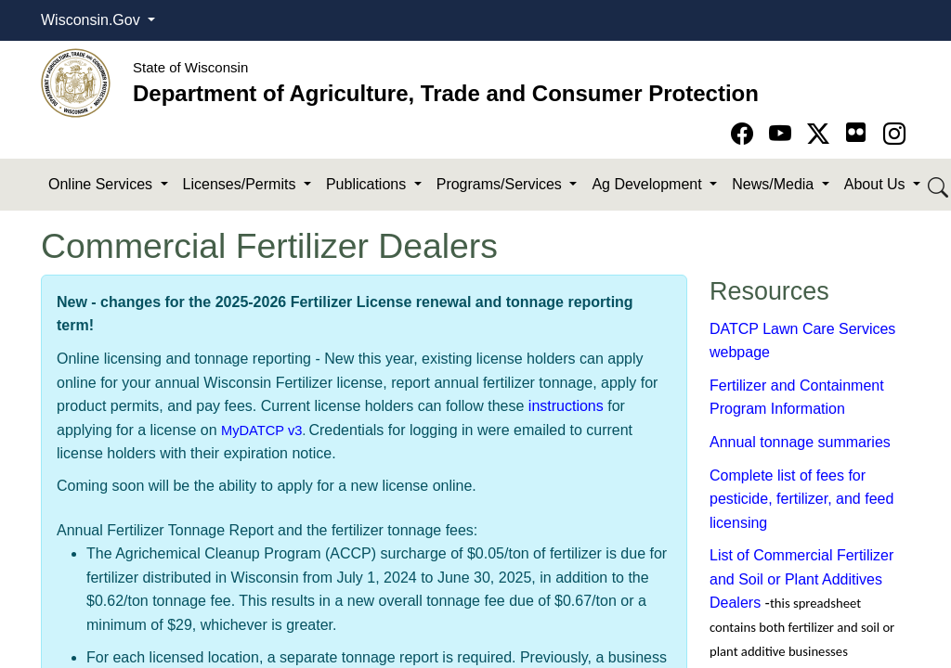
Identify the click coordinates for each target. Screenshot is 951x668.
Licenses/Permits (241, 184)
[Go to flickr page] (855, 132)
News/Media (774, 184)
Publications (368, 184)
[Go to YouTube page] (783, 134)
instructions (566, 406)
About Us (876, 184)
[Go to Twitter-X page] (821, 134)
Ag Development (649, 184)
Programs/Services (501, 184)
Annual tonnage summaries (800, 442)
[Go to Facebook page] (745, 134)
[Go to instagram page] (894, 134)
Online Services (102, 184)
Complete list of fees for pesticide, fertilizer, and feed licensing (801, 499)
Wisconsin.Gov (92, 20)
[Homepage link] (76, 82)
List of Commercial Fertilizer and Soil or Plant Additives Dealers (801, 578)
